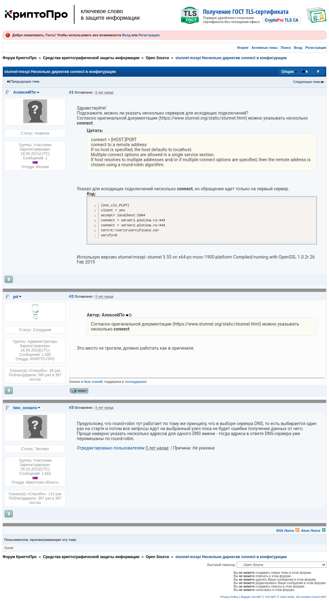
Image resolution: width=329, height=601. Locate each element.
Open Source (157, 58)
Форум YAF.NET (251, 596)
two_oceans (25, 407)
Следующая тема (306, 82)
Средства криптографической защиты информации (91, 58)
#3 (71, 407)
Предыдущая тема (25, 81)
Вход (126, 35)
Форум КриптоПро (20, 58)
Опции (288, 71)
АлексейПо (24, 92)
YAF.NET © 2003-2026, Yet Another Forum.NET (295, 596)
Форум (243, 47)
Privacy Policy (229, 596)
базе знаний (93, 381)
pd (15, 296)
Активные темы (264, 47)
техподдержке (136, 381)
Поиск (286, 47)
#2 (71, 296)
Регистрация (148, 35)
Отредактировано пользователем (110, 447)
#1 (71, 92)
